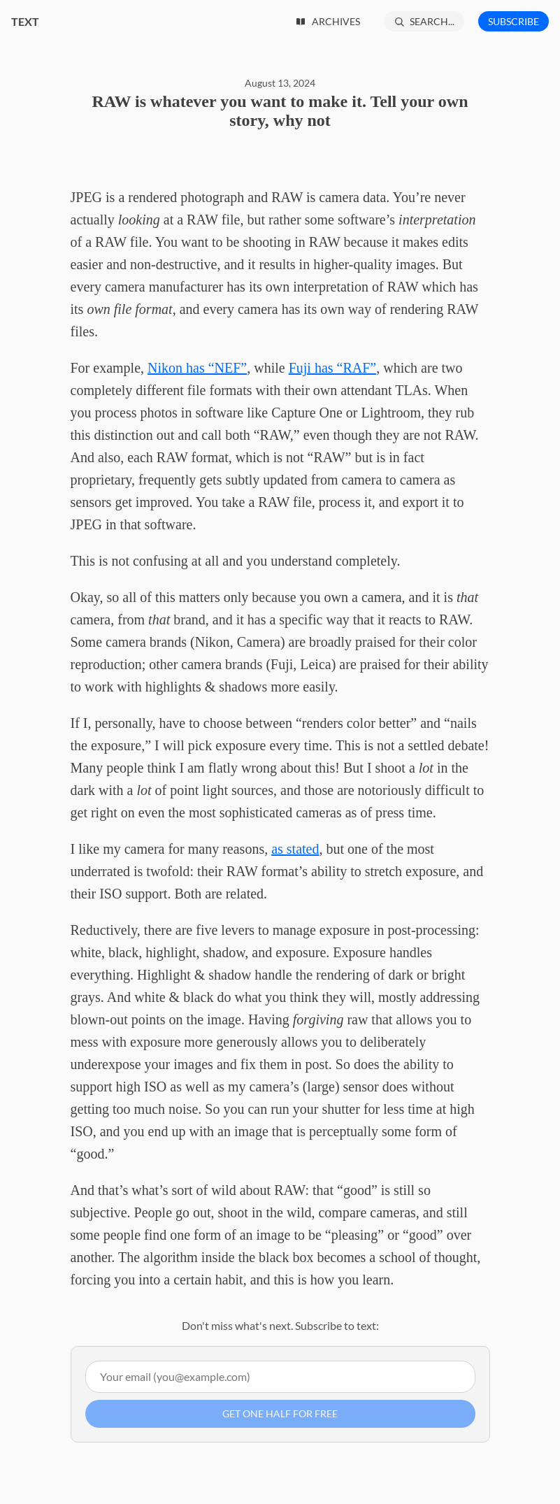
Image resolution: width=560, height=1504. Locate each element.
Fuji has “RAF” (333, 367)
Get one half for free (280, 1413)
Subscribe (513, 21)
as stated (295, 849)
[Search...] (424, 21)
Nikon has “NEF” (197, 367)
